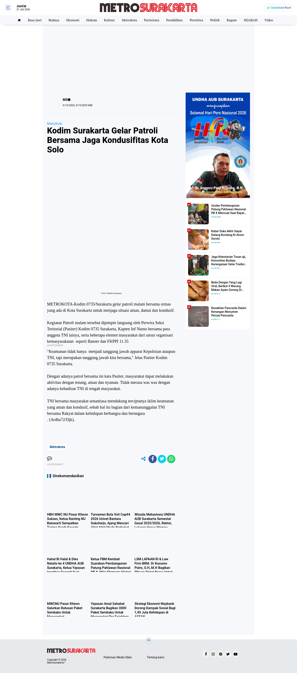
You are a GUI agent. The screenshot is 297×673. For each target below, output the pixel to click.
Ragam (232, 20)
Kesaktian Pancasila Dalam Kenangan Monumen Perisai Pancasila (229, 311)
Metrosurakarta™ (56, 662)
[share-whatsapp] (171, 459)
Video (269, 20)
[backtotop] (148, 640)
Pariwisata (151, 20)
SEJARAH (251, 20)
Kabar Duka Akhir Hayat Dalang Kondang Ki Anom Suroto (227, 234)
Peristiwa (196, 20)
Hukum (91, 20)
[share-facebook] (152, 459)
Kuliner (109, 20)
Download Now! (281, 7)
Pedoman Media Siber (118, 657)
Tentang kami (155, 657)
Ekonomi (72, 20)
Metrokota (129, 20)
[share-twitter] (162, 459)
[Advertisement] (148, 57)
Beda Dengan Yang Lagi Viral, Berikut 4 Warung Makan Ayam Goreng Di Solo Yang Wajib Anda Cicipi (229, 286)
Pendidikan (174, 20)
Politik (215, 20)
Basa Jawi (34, 20)
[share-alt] (143, 459)
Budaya (53, 20)
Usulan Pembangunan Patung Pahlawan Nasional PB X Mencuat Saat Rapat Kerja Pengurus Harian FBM (229, 209)
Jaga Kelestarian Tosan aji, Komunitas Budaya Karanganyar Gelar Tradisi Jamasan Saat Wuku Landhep (228, 260)
